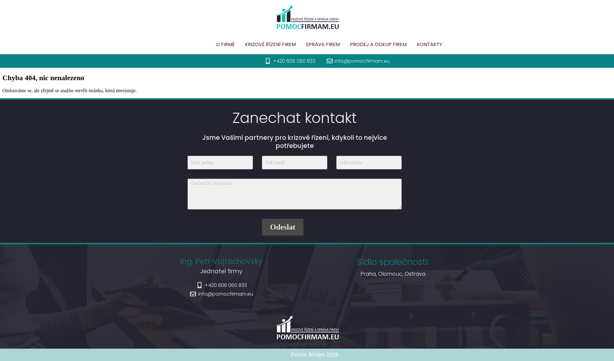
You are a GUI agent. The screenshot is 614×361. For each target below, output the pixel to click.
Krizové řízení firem (304, 44)
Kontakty (463, 44)
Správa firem (357, 44)
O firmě (259, 44)
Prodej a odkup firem (412, 44)
